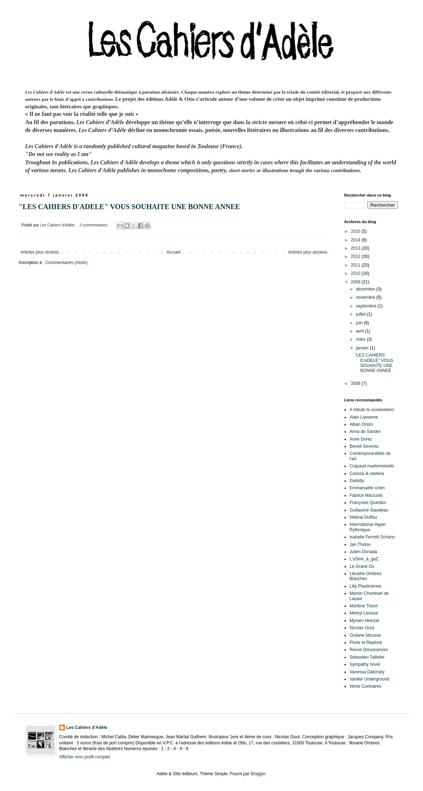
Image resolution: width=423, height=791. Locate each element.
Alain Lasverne (364, 417)
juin (360, 322)
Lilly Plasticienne (365, 586)
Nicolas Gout (362, 627)
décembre (366, 289)
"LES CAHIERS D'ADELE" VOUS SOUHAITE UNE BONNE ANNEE (129, 207)
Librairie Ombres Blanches (365, 576)
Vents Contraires (365, 686)
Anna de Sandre (365, 431)
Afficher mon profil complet (84, 756)
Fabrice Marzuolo (366, 495)
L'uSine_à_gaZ (364, 558)
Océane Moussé (365, 635)
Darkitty (357, 480)
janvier (363, 347)
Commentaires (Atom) (66, 262)
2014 (356, 240)
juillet (361, 314)
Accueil (174, 252)
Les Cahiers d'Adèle (86, 727)
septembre (366, 306)
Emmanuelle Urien (367, 487)
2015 (356, 231)
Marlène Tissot (363, 605)
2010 (356, 273)
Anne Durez (361, 439)
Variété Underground (369, 679)
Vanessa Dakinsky (367, 671)
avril (360, 331)
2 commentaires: (94, 225)
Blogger (258, 773)
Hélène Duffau (363, 517)
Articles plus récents (39, 252)
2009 (356, 281)
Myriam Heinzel (364, 620)
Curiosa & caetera (367, 473)
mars (361, 339)
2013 (356, 248)
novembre (366, 297)
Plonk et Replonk (366, 642)
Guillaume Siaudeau (369, 510)
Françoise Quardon (368, 502)
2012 (356, 256)
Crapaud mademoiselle (372, 466)
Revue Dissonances (369, 649)
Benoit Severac (364, 446)
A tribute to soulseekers (372, 409)
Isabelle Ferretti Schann (372, 537)
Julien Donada (363, 551)
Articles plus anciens (307, 252)
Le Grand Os (362, 566)
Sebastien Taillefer (367, 657)
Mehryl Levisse (364, 613)
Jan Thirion (360, 544)
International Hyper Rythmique (368, 527)
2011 (356, 265)
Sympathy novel (365, 664)
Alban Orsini (361, 424)
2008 (356, 383)
